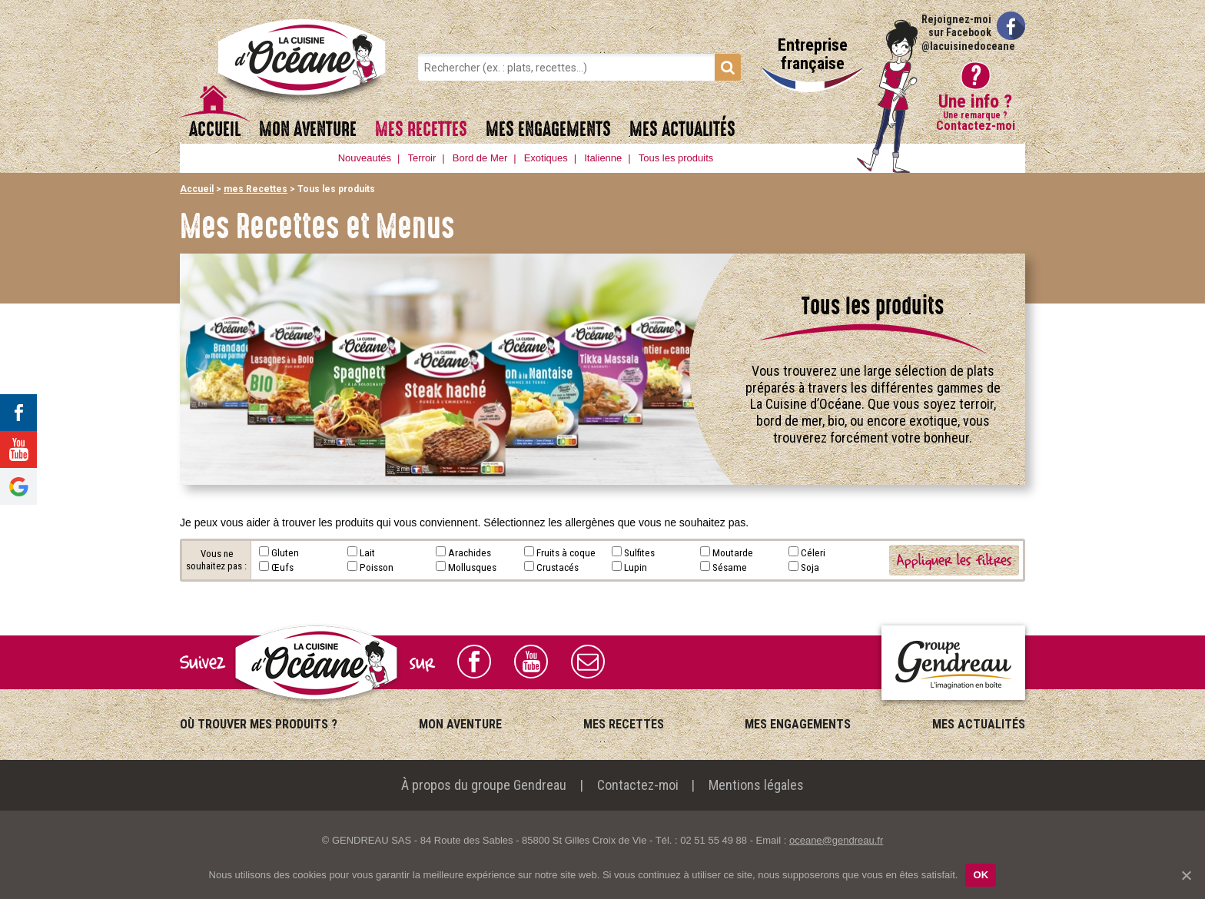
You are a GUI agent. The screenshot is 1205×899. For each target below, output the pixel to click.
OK (980, 875)
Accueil (215, 129)
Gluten (285, 552)
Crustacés (557, 567)
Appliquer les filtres (954, 560)
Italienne (603, 158)
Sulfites (639, 552)
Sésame (729, 567)
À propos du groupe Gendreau (483, 785)
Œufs (282, 567)
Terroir (422, 158)
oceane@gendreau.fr (836, 840)
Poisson (376, 567)
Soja (810, 567)
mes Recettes (421, 129)
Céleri (813, 552)
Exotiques (546, 158)
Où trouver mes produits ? (258, 724)
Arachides (469, 552)
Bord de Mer (480, 158)
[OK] (1185, 875)
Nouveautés (364, 158)
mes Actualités (682, 129)
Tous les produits (676, 158)
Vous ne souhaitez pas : (216, 560)
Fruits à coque (566, 552)
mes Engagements (548, 129)
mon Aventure (308, 129)
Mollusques (472, 567)
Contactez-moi (638, 785)
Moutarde (732, 552)
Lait (367, 552)
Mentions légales (756, 785)
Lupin (635, 567)
